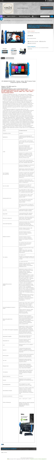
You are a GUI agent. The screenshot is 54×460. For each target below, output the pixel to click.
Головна (3, 16)
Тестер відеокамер (7, 20)
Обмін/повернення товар (24, 16)
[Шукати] (51, 16)
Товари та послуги (11, 16)
